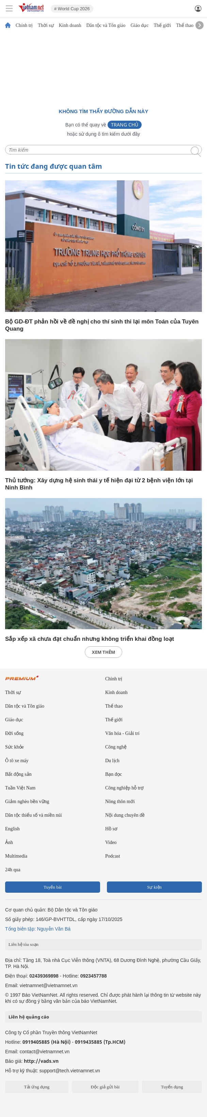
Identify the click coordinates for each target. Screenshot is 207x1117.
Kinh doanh (70, 25)
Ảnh (9, 842)
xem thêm (103, 652)
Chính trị (24, 25)
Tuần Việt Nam (20, 787)
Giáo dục (139, 25)
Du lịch (112, 760)
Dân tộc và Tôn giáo (105, 25)
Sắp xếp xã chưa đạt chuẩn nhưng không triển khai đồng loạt (89, 639)
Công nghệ (116, 747)
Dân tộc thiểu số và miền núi (33, 815)
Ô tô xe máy (17, 760)
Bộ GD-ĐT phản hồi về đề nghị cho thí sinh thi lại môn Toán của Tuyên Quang (101, 325)
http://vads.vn (41, 1061)
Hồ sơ (111, 828)
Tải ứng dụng (37, 1086)
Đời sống (14, 733)
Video (110, 842)
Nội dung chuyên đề (125, 815)
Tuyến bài (53, 887)
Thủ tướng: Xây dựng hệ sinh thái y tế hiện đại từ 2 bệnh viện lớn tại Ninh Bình (99, 484)
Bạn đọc (113, 774)
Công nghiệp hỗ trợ (124, 787)
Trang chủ (124, 124)
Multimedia (16, 856)
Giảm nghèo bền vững (27, 801)
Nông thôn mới (120, 801)
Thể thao (184, 25)
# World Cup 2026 (72, 8)
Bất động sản (18, 774)
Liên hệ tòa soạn (23, 944)
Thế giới (162, 25)
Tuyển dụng (172, 1086)
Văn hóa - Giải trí (122, 733)
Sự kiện (154, 887)
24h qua (12, 869)
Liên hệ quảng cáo (29, 1017)
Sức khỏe (14, 747)
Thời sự (45, 25)
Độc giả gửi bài (105, 1086)
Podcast (112, 856)
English (12, 828)
